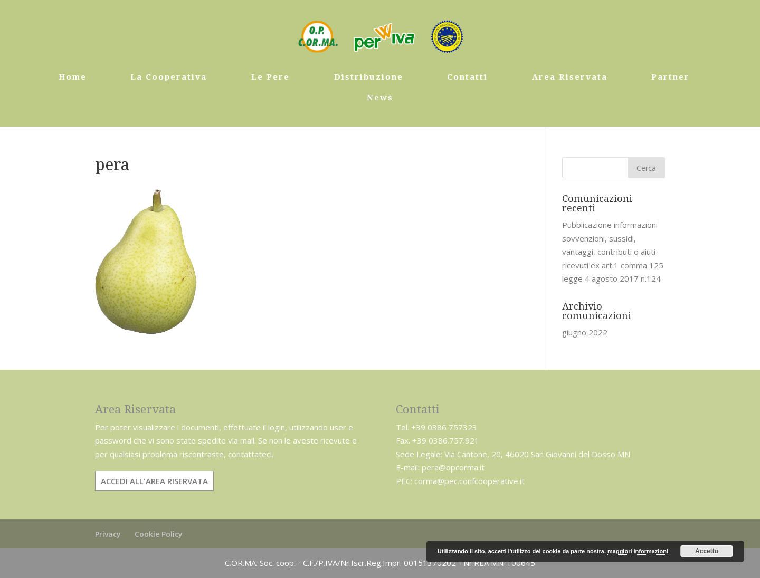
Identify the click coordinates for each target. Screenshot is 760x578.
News (380, 98)
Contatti (467, 77)
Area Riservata (569, 77)
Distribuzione (368, 77)
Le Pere (270, 77)
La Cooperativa (168, 77)
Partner (670, 77)
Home (73, 77)
